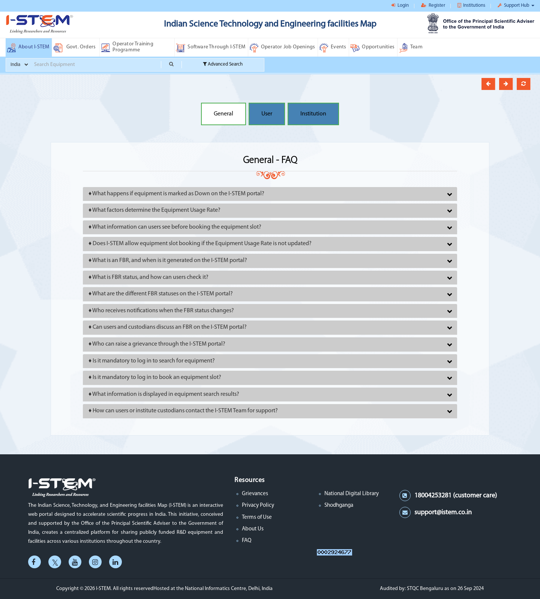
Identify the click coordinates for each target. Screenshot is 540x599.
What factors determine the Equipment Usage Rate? (156, 210)
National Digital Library (351, 494)
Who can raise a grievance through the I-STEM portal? (158, 344)
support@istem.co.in (443, 512)
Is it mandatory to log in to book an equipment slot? (157, 377)
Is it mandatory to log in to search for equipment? (154, 361)
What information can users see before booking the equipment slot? (176, 227)
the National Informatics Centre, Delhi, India (224, 589)
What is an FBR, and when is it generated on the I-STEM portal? (169, 261)
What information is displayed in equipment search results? (165, 394)
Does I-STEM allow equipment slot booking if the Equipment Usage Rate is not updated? (202, 244)
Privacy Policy (258, 505)
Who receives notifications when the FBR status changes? (163, 311)
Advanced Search (223, 64)
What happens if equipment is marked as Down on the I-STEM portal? (178, 194)
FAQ (246, 541)
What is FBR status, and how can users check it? (150, 277)
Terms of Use (257, 517)
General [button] (223, 114)
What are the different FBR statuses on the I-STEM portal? (162, 294)
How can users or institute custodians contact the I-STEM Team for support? (185, 411)
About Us (253, 529)
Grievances (255, 494)
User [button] (266, 114)
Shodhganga (338, 505)
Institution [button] (313, 114)
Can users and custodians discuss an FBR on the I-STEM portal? (170, 327)
